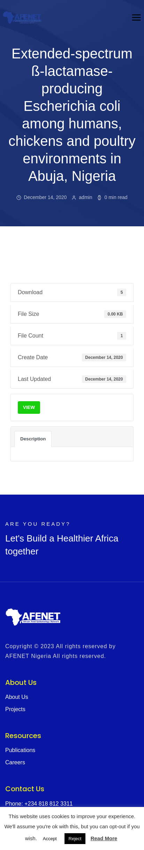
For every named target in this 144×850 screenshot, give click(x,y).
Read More (104, 838)
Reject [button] (75, 838)
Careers (15, 762)
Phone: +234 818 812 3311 (39, 804)
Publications (20, 750)
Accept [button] (50, 838)
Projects (15, 709)
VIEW (29, 407)
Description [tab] (33, 438)
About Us (16, 697)
